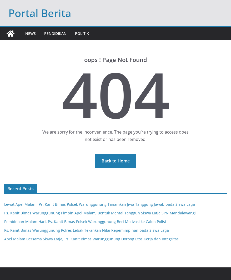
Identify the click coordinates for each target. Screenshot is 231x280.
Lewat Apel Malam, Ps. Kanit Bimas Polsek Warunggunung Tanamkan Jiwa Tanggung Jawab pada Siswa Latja (99, 204)
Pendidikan (55, 33)
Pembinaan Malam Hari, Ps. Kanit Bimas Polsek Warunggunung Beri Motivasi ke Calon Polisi (85, 221)
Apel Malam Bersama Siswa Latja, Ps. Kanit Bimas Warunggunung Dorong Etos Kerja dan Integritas (91, 238)
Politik (82, 33)
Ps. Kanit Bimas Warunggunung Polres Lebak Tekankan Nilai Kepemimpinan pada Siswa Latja (86, 230)
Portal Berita (39, 13)
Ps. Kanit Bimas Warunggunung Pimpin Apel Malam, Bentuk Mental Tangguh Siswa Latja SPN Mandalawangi (100, 212)
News (30, 33)
